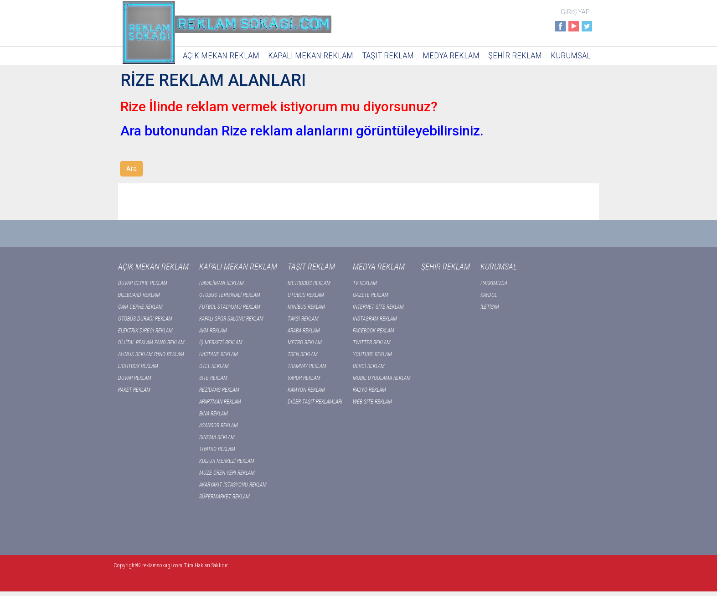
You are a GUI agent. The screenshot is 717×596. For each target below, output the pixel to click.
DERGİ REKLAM (369, 366)
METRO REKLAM (305, 342)
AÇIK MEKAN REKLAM (221, 55)
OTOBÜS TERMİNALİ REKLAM (229, 295)
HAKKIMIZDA (493, 283)
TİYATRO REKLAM (217, 449)
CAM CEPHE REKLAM (140, 307)
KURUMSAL (571, 55)
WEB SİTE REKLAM (372, 402)
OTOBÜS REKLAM (306, 295)
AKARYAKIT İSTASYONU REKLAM (233, 485)
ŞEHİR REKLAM (515, 55)
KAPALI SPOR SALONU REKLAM (231, 319)
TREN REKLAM (303, 354)
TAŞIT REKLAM (388, 55)
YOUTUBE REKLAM (372, 354)
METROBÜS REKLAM (309, 283)
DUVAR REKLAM (134, 378)
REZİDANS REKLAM (219, 390)
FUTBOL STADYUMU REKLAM (229, 307)
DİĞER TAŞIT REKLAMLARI (315, 402)
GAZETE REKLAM (370, 295)
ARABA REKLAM (304, 330)
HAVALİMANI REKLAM (221, 283)
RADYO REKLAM (369, 390)
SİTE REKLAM (213, 378)
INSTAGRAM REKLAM (375, 319)
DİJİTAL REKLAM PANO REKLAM (151, 342)
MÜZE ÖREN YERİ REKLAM (227, 473)
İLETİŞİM (489, 307)
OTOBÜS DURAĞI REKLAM (145, 319)
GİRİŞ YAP (575, 12)
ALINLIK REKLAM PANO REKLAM (151, 354)
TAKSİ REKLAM (303, 319)
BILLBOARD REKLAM (139, 295)
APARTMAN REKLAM (220, 402)
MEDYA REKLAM (451, 55)
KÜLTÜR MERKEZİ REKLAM (226, 461)
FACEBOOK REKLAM (373, 330)
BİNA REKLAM (213, 413)
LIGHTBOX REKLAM (138, 366)
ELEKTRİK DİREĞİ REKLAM (145, 330)
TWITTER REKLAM (372, 342)
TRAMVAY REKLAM (307, 366)
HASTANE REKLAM (218, 354)
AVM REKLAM (213, 330)
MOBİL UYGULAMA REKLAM (382, 378)
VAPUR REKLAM (304, 378)
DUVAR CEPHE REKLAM (142, 283)
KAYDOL (488, 295)
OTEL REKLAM (214, 366)
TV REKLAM (365, 283)
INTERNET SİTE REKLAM (378, 307)
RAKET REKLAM (134, 390)
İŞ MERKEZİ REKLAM (220, 342)
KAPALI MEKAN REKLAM (310, 55)
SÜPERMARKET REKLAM (224, 496)
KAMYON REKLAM (306, 390)
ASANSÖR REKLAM (218, 425)
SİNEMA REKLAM (217, 437)
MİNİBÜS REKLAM (306, 307)
